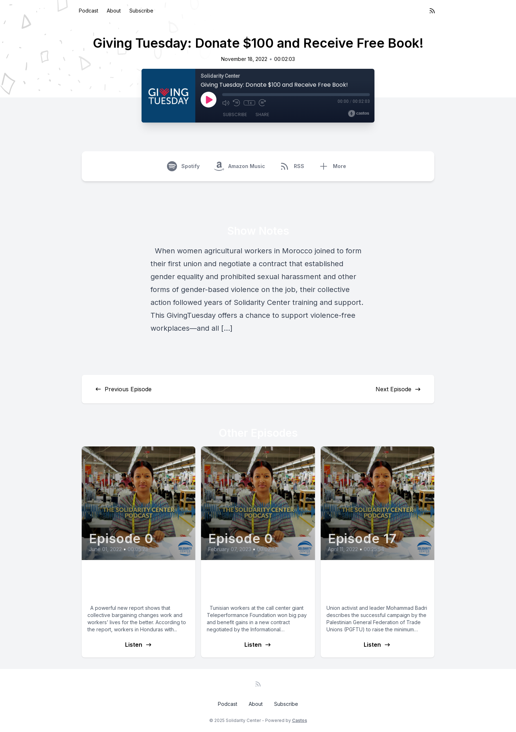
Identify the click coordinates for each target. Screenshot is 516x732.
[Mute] (225, 103)
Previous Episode (123, 389)
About (114, 11)
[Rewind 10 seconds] (236, 102)
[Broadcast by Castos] (358, 113)
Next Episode (398, 389)
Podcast (88, 11)
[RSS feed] (432, 10)
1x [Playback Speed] (249, 102)
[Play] (208, 99)
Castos (299, 720)
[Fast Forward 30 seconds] (262, 102)
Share (262, 114)
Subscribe (141, 11)
